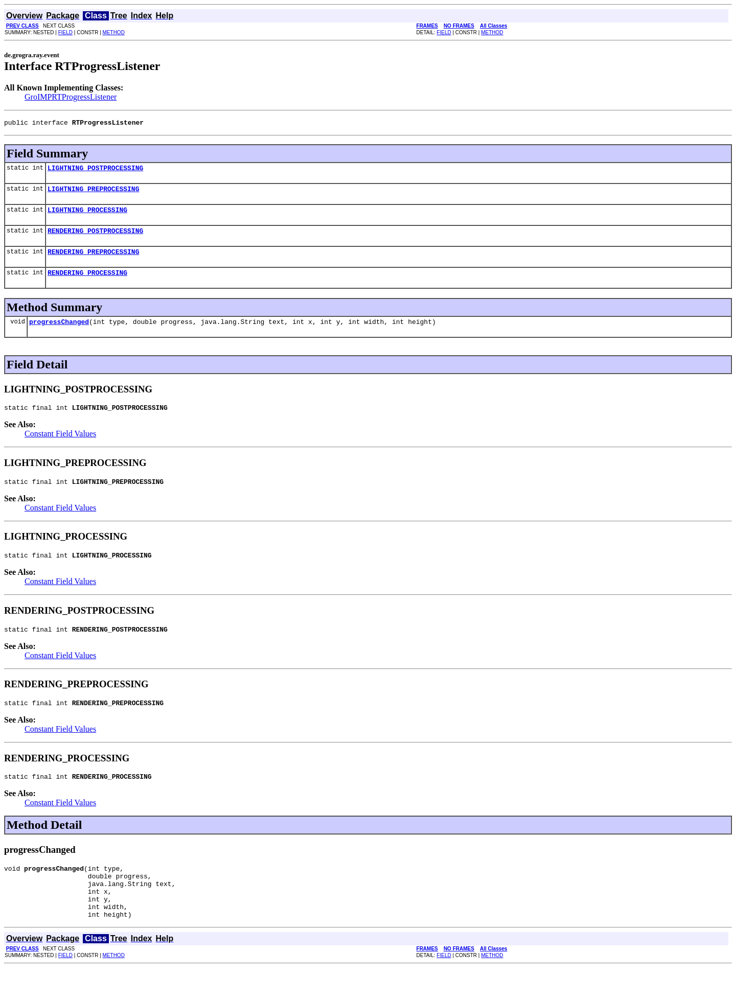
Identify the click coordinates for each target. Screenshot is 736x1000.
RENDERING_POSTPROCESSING (95, 238)
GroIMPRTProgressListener (71, 96)
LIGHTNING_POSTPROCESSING (95, 170)
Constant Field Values (60, 447)
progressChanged (59, 333)
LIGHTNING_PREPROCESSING (93, 193)
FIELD (65, 32)
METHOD (114, 32)
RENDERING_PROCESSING (87, 283)
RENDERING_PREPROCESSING (93, 260)
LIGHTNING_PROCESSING (87, 215)
